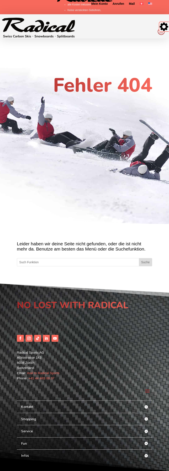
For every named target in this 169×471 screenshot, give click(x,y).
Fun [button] (24, 423)
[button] (20, 318)
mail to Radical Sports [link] (43, 353)
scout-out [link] (30, 453)
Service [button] (27, 411)
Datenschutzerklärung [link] (120, 465)
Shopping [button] (28, 399)
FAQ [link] (104, 465)
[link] (141, 4)
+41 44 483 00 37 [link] (41, 358)
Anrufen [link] (118, 3)
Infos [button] (25, 435)
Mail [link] (132, 3)
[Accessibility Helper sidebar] (164, 27)
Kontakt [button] (27, 386)
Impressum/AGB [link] (143, 465)
